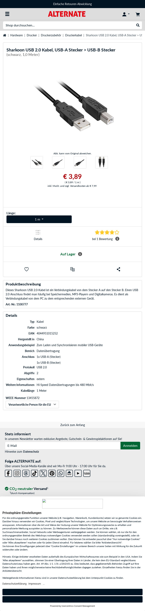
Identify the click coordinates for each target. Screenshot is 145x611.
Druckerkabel (73, 35)
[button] (26, 269)
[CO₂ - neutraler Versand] (26, 489)
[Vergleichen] (72, 269)
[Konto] (126, 14)
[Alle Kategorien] (7, 14)
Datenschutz (31, 451)
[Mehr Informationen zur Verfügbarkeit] (80, 254)
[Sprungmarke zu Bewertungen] (107, 232)
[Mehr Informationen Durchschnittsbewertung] (117, 239)
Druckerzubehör (51, 35)
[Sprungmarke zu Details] (37, 236)
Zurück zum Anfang (72, 425)
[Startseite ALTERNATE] (66, 13)
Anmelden (130, 445)
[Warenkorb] (137, 14)
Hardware (16, 35)
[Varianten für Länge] (39, 219)
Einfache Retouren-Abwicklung (72, 4)
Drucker (32, 35)
